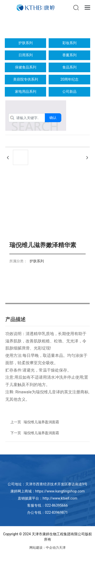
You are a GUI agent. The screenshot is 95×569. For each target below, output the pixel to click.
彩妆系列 (69, 43)
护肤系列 (25, 43)
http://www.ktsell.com (60, 498)
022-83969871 (56, 512)
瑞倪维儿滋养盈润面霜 (41, 433)
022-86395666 (56, 505)
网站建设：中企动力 (44, 547)
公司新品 (69, 91)
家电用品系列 (25, 91)
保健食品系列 (25, 67)
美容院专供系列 (25, 79)
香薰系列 (69, 55)
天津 (62, 547)
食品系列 (69, 67)
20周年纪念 (70, 79)
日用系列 (25, 55)
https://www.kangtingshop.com (60, 491)
